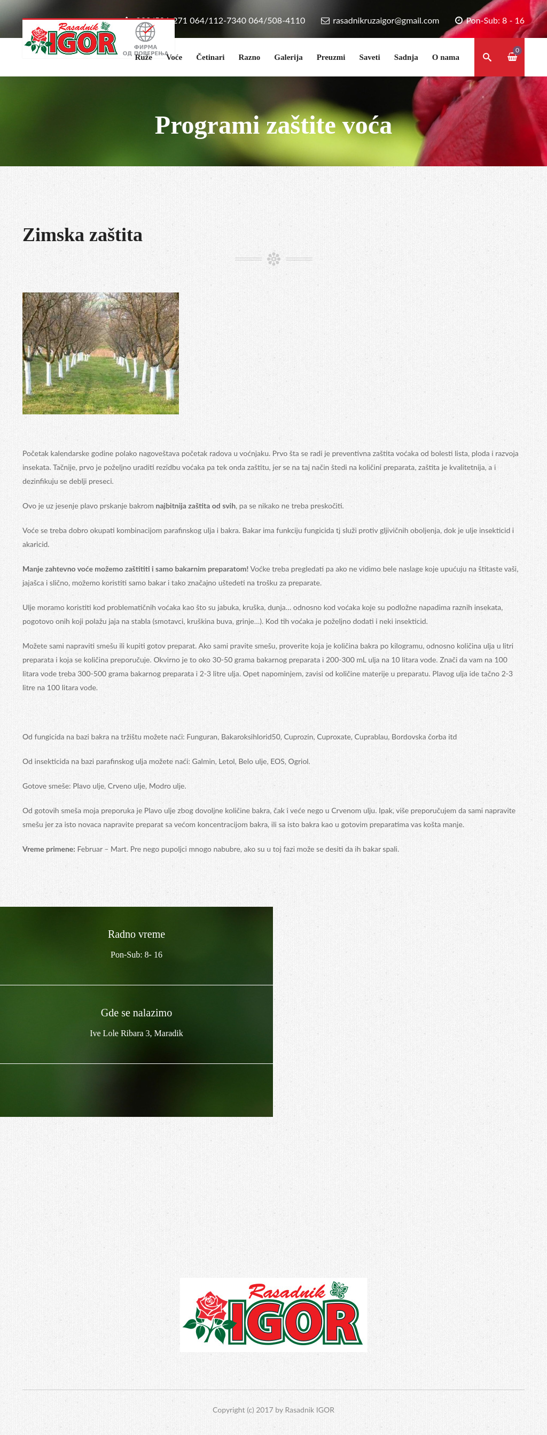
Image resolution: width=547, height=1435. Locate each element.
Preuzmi (331, 57)
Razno (249, 57)
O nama (445, 57)
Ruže (143, 57)
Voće (174, 57)
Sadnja (406, 57)
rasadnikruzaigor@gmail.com (386, 20)
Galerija (288, 57)
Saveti (370, 57)
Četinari (210, 57)
